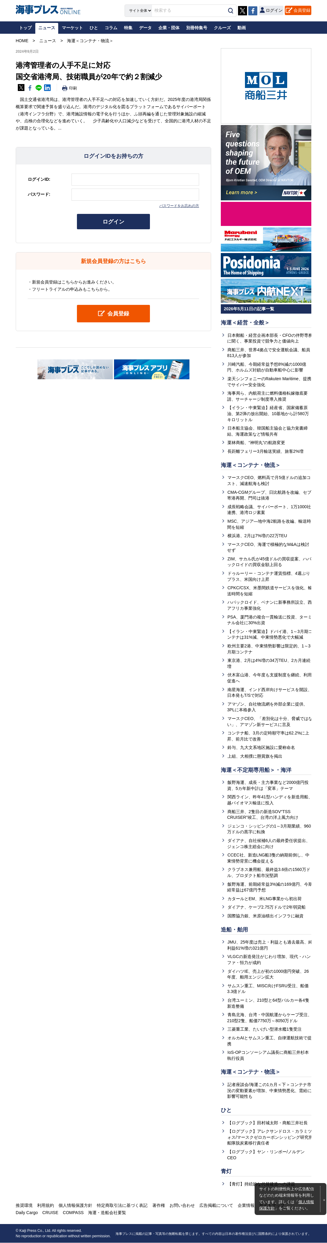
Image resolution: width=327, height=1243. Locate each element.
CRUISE (50, 1212)
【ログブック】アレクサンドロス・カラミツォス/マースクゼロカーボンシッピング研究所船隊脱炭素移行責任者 (270, 1137)
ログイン (113, 222)
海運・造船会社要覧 (107, 1212)
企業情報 (245, 1205)
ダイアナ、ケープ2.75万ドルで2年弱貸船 (266, 907)
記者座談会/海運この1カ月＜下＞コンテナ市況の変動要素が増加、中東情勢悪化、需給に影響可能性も (269, 1090)
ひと (226, 1110)
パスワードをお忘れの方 (179, 206)
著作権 (158, 1205)
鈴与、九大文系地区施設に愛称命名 (261, 747)
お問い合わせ (182, 1205)
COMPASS (73, 1212)
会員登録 (302, 10)
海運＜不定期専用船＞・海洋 (256, 770)
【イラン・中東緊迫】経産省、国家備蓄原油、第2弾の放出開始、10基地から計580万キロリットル (268, 413)
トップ (25, 27)
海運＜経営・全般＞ (245, 323)
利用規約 (45, 1205)
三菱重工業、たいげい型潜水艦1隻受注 (264, 1029)
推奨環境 (24, 1205)
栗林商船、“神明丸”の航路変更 (256, 442)
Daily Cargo (27, 1212)
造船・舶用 (234, 930)
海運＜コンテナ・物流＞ (251, 465)
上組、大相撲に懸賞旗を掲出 (254, 756)
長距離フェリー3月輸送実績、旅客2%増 (265, 451)
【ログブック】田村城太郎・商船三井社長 (267, 1122)
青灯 (226, 1171)
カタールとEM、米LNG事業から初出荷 (264, 898)
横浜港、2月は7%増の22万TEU (257, 535)
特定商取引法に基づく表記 (122, 1205)
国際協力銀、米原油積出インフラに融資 (265, 915)
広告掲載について (216, 1205)
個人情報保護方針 (75, 1205)
